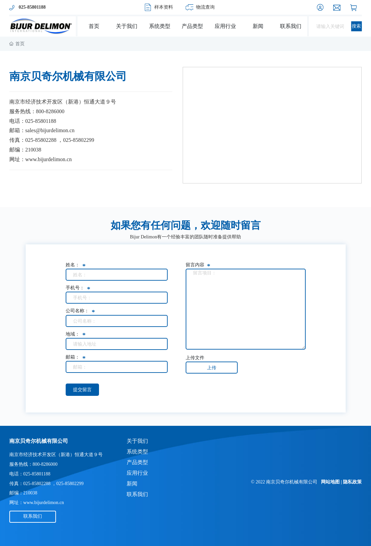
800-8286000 (50, 111)
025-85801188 (40, 121)
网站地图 (330, 481)
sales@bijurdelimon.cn (50, 130)
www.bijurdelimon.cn (48, 159)
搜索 (356, 26)
